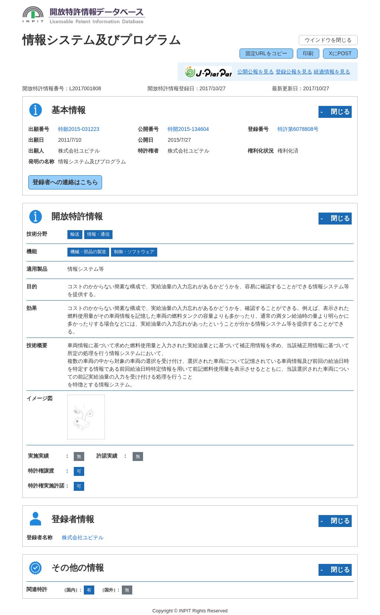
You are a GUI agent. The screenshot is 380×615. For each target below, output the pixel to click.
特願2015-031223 (78, 129)
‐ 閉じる (335, 111)
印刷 (308, 53)
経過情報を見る (332, 72)
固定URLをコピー (266, 53)
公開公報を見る (255, 72)
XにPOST (340, 53)
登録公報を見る (294, 72)
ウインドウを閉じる (328, 40)
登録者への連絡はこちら (65, 182)
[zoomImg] (86, 417)
